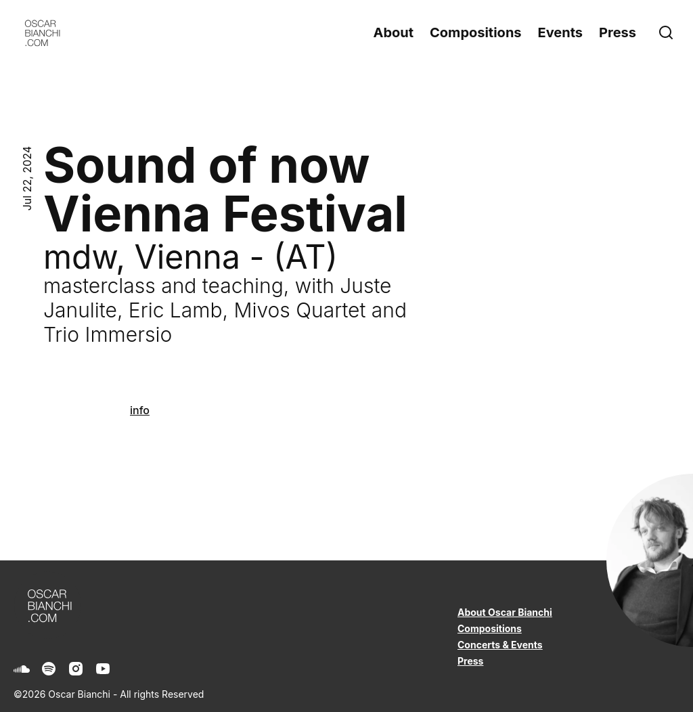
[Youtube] (103, 669)
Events (560, 32)
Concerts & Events (500, 644)
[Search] (668, 32)
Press (617, 32)
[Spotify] (49, 669)
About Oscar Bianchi (504, 612)
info (140, 410)
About (393, 32)
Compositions (475, 32)
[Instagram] (76, 669)
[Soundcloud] (22, 669)
